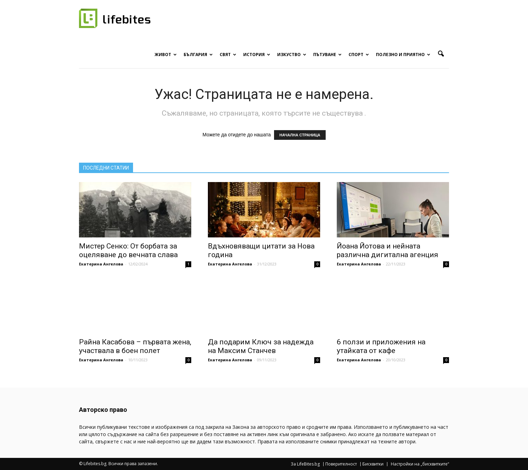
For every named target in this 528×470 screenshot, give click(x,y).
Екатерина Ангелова (101, 263)
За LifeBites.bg (305, 464)
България (198, 54)
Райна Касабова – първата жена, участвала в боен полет (135, 346)
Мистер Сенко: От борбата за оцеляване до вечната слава (128, 250)
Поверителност (341, 464)
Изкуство (291, 54)
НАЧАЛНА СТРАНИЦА (299, 135)
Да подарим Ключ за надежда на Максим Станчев (261, 346)
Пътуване (327, 54)
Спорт (359, 54)
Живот (166, 54)
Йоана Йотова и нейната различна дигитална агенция (387, 250)
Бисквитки (373, 464)
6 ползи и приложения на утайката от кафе (381, 346)
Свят (228, 54)
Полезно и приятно (403, 54)
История (256, 54)
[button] (440, 54)
